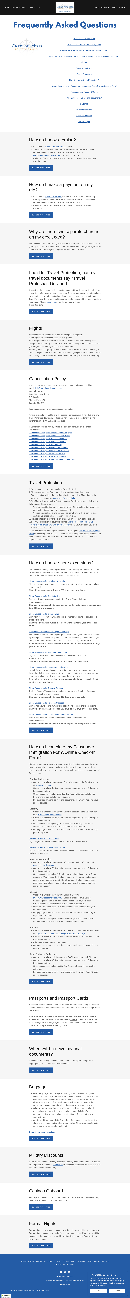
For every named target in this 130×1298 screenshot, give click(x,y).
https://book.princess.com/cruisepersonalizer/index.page (60, 933)
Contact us (58, 1165)
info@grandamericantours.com (46, 155)
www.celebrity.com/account (49, 815)
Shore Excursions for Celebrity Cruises (46, 596)
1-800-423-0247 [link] (65, 1284)
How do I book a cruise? (84, 38)
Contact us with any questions (42, 1132)
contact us (51, 302)
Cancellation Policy (84, 68)
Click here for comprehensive (81, 522)
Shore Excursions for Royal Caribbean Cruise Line (51, 715)
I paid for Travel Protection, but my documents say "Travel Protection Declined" (83, 56)
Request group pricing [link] (59, 1261)
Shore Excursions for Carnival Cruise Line (47, 581)
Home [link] (7, 7)
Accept (117, 1291)
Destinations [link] (34, 7)
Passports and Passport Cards (84, 92)
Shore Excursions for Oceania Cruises (46, 688)
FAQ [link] (114, 7)
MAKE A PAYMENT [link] (19, 7)
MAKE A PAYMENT (53, 196)
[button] (101, 7)
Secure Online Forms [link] (65, 1264)
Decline (98, 1291)
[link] (65, 7)
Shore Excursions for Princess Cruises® (46, 703)
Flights (84, 62)
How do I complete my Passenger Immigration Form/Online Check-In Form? (83, 86)
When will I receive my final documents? (84, 98)
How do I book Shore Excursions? (84, 80)
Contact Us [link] (99, 1261)
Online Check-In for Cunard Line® (44, 838)
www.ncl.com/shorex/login (44, 865)
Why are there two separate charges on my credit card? (84, 50)
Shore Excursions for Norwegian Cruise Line (48, 667)
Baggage (84, 104)
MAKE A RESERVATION (56, 146)
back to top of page (41, 168)
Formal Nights (84, 122)
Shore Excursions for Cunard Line (44, 614)
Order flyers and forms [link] (82, 1261)
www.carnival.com (43, 785)
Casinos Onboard (84, 116)
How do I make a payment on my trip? (84, 44)
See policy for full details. (64, 498)
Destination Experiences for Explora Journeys (49, 632)
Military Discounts (84, 110)
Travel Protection (84, 74)
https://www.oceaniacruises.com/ (47, 898)
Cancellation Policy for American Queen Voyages (50, 433)
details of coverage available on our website (50, 525)
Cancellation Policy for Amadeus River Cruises (49, 436)
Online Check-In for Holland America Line (47, 847)
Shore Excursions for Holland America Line (48, 652)
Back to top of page (41, 1207)
